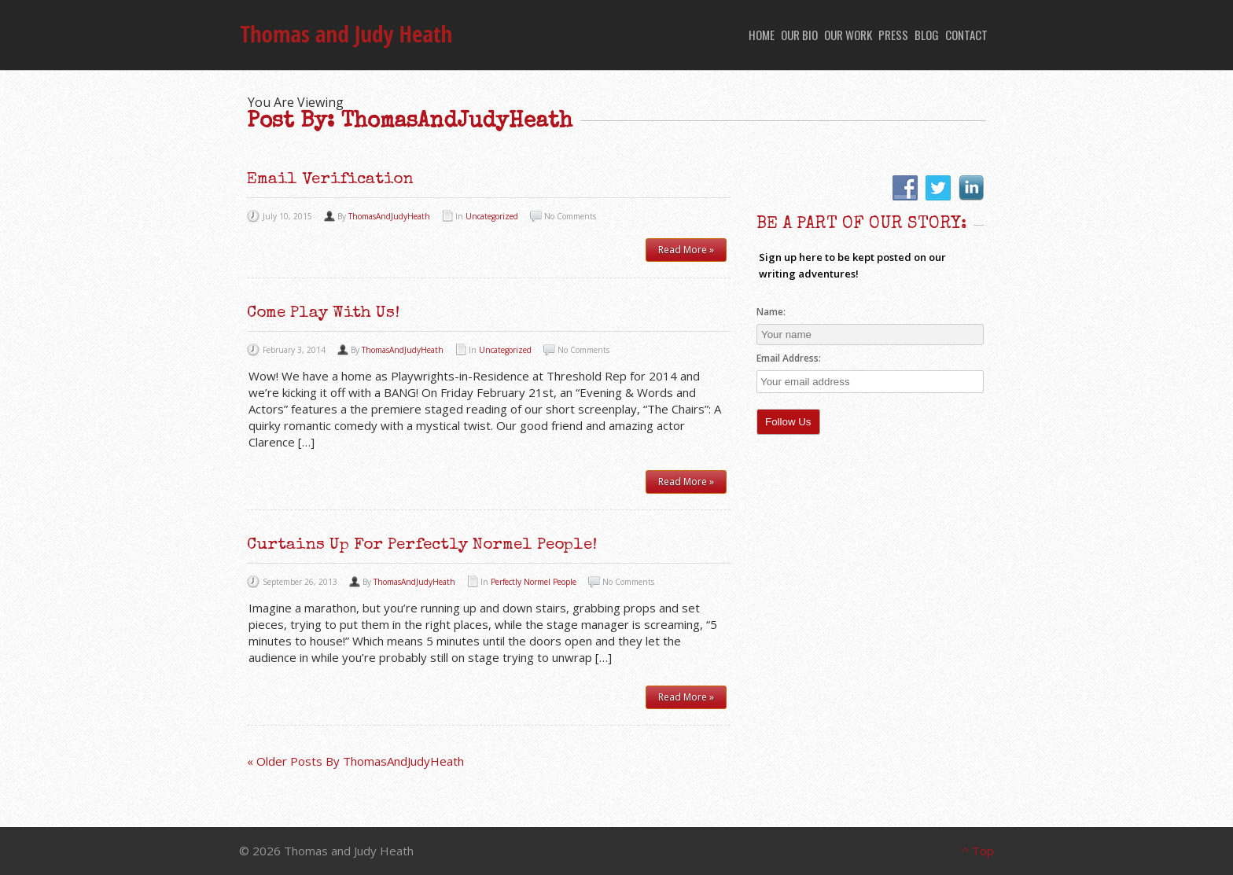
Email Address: (789, 358)
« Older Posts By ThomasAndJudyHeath (355, 761)
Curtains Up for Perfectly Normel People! (422, 545)
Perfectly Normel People (533, 581)
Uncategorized (492, 216)
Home (762, 35)
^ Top (978, 850)
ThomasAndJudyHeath (389, 216)
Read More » (686, 249)
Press (893, 35)
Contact (966, 35)
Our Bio (799, 35)
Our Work (848, 35)
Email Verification (330, 179)
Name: (771, 311)
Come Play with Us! (323, 313)
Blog (927, 35)
